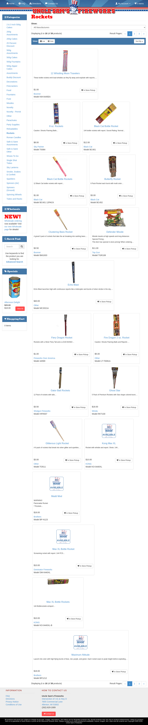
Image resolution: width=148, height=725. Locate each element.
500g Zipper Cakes (12, 67)
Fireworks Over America (44, 358)
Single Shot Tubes (12, 161)
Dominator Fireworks (43, 569)
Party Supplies (13, 124)
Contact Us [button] (48, 714)
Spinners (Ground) (11, 188)
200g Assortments (12, 33)
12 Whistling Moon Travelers (65, 73)
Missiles (10, 103)
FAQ (8, 696)
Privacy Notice (12, 702)
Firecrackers (12, 86)
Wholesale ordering (13, 221)
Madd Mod (56, 496)
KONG (89, 464)
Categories (12, 17)
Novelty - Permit (14, 112)
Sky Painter (39, 147)
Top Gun (96, 252)
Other (36, 305)
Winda (95, 411)
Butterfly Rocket (112, 179)
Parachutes (12, 120)
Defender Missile (115, 232)
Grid (50, 41)
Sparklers (11, 179)
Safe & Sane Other (12, 150)
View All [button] (20, 309)
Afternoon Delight (12, 302)
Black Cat (88, 147)
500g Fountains (13, 62)
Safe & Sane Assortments (12, 143)
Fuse (9, 99)
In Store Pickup (88, 90)
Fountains (11, 94)
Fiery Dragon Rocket (61, 337)
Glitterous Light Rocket (57, 443)
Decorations (12, 82)
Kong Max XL (109, 443)
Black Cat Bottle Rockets (59, 179)
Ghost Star (114, 390)
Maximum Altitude (80, 655)
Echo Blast (73, 285)
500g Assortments (12, 51)
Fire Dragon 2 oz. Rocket (116, 337)
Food (9, 90)
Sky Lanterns (12, 167)
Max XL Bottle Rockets (57, 602)
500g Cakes (12, 57)
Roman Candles (14, 137)
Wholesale (12, 209)
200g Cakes (12, 39)
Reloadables (12, 129)
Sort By (139, 41)
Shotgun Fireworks (42, 411)
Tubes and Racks (14, 199)
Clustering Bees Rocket (60, 232)
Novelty (10, 107)
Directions (10, 699)
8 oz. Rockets (56, 126)
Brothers (37, 517)
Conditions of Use (14, 704)
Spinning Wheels (14, 194)
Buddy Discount (14, 77)
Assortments (12, 73)
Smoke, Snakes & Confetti (14, 173)
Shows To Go (12, 156)
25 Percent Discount (11, 44)
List (42, 41)
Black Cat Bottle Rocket (106, 126)
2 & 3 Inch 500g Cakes (14, 26)
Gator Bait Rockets (60, 390)
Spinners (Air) (13, 183)
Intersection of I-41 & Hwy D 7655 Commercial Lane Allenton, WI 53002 (54, 702)
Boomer (37, 94)
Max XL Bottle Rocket (63, 549)
